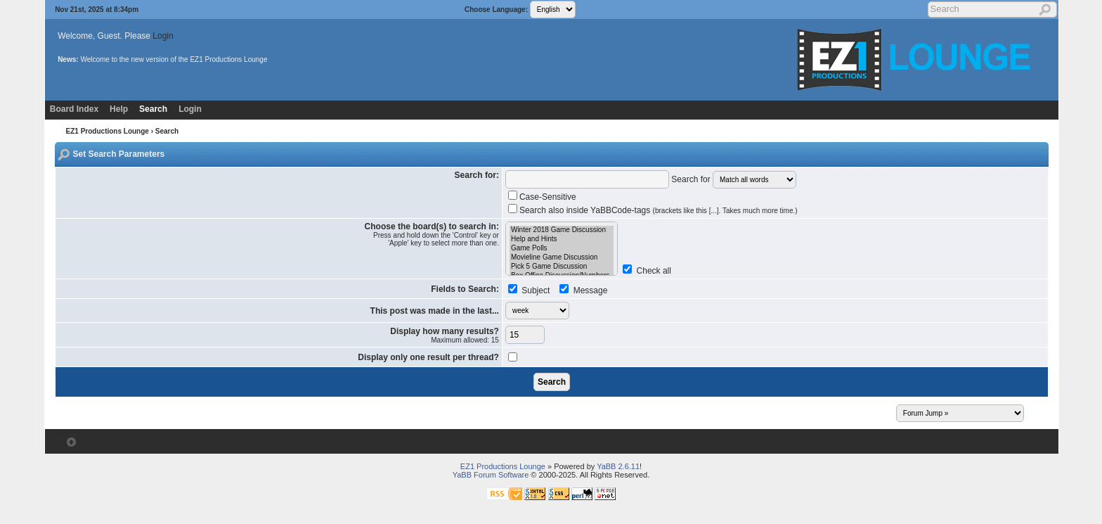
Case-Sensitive (547, 197)
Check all (654, 271)
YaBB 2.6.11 (618, 466)
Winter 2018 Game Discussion (562, 230)
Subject (534, 290)
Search (153, 109)
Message (589, 290)
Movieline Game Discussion (562, 257)
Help (119, 109)
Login (163, 36)
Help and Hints (562, 239)
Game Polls (562, 248)
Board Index (74, 109)
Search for (690, 179)
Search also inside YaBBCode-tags (658, 210)
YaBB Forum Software (491, 475)
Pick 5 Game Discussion (562, 266)
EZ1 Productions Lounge (107, 131)
